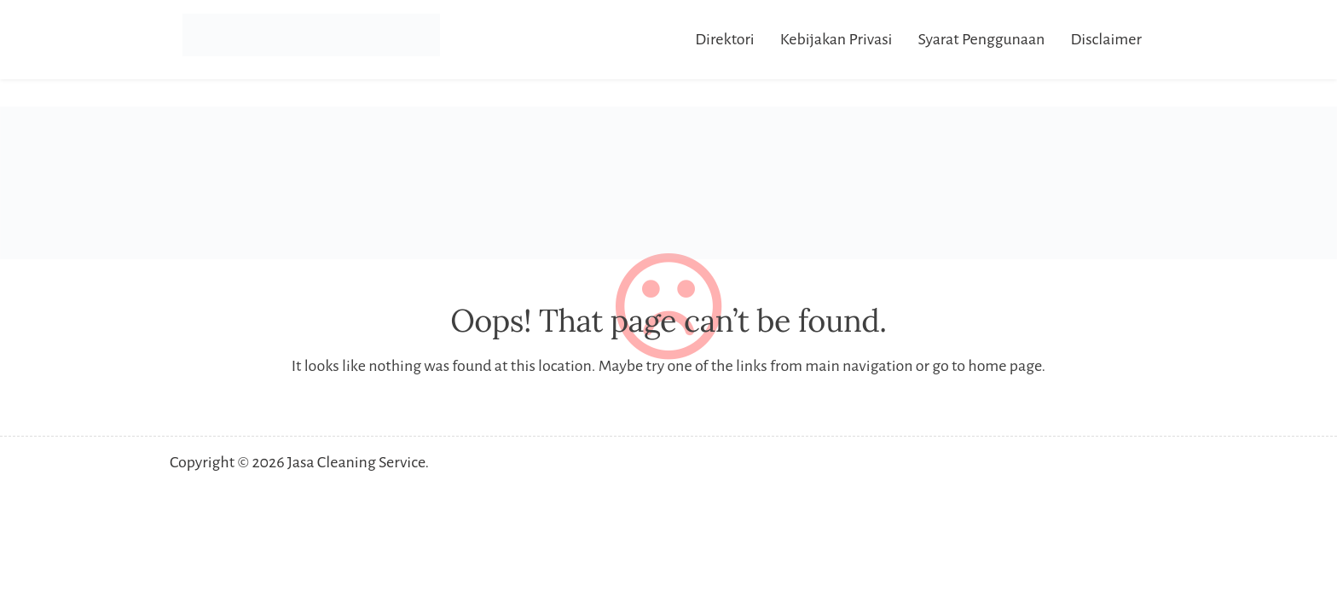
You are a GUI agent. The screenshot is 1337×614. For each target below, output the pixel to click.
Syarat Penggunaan (981, 39)
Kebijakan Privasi (836, 39)
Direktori (725, 39)
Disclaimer (1106, 39)
